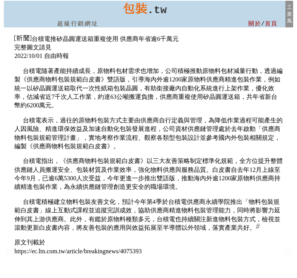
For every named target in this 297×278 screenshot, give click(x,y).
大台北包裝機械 (288, 254)
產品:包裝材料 (8, 254)
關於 (254, 24)
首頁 (271, 24)
